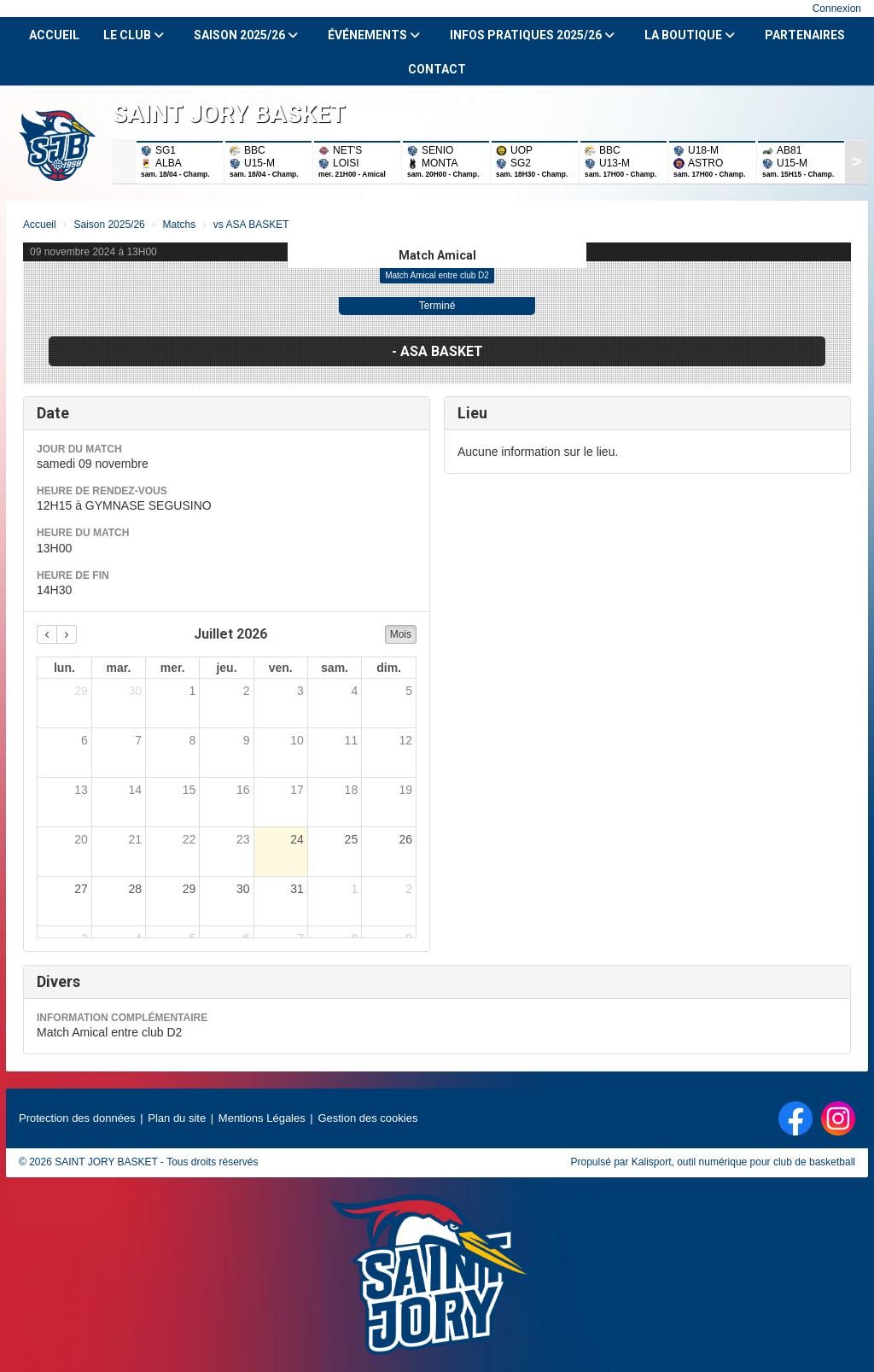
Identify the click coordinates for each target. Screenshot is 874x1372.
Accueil (54, 35)
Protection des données (77, 1118)
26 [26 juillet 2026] (405, 839)
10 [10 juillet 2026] (297, 740)
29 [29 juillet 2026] (189, 889)
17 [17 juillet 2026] (297, 790)
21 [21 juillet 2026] (135, 839)
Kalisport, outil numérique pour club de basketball (743, 1162)
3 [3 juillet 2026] (300, 691)
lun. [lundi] (64, 667)
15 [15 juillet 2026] (189, 790)
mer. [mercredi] (172, 667)
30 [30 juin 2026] (135, 691)
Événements (374, 35)
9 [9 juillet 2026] (246, 740)
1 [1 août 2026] (354, 889)
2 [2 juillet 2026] (246, 691)
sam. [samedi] (334, 667)
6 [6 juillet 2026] (84, 740)
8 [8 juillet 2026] (192, 740)
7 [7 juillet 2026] (138, 740)
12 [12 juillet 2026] (405, 740)
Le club (133, 35)
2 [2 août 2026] (408, 889)
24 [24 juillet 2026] (297, 839)
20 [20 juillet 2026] (81, 839)
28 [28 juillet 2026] (135, 889)
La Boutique (689, 35)
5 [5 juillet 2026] (408, 691)
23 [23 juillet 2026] (243, 839)
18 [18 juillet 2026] (351, 790)
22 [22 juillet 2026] (189, 839)
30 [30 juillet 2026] (243, 889)
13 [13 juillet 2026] (81, 790)
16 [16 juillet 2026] (243, 790)
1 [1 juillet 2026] (192, 691)
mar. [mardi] (119, 667)
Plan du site (177, 1118)
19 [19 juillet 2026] (405, 790)
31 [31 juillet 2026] (297, 889)
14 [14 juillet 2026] (135, 790)
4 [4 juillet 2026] (354, 691)
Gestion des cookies (367, 1118)
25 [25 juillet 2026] (351, 839)
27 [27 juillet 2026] (81, 889)
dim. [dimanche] (388, 667)
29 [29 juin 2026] (81, 691)
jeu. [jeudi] (226, 667)
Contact (437, 69)
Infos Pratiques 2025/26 (532, 35)
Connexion (837, 9)
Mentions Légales (262, 1118)
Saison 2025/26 (246, 35)
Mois (400, 634)
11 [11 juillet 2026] (351, 740)
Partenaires (805, 35)
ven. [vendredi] (281, 667)
